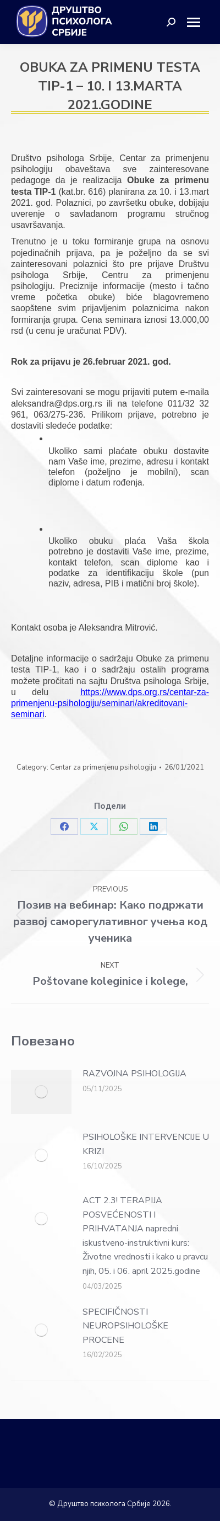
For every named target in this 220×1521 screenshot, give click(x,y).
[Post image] (41, 1092)
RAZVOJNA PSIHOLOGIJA (134, 1074)
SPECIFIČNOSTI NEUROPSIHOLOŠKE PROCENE (125, 1326)
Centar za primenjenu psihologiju (103, 767)
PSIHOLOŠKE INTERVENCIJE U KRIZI (145, 1144)
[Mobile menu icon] (197, 22)
